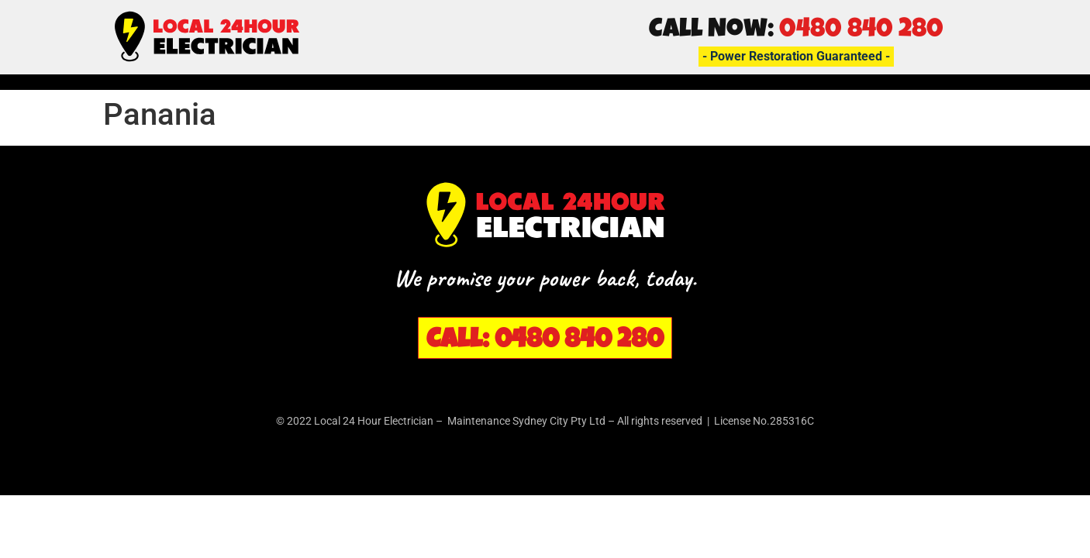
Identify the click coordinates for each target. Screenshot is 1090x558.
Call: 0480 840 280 (545, 341)
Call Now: (796, 31)
